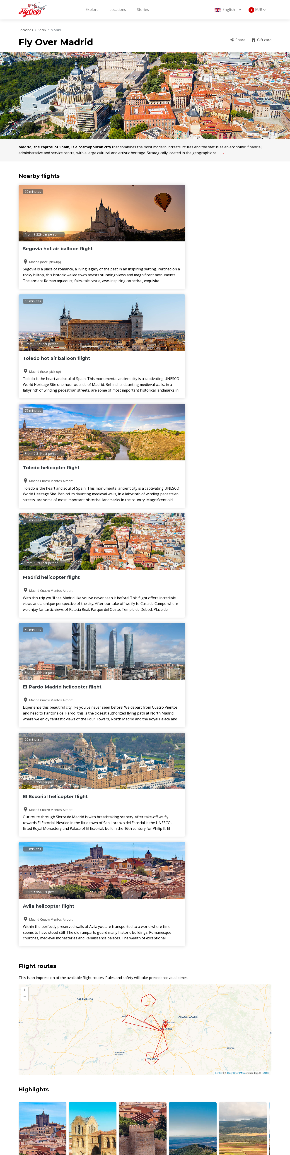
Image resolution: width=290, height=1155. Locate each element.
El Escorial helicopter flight (227, 358)
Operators (160, 1098)
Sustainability (221, 1105)
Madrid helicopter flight (51, 358)
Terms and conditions (169, 1105)
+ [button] (24, 552)
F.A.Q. (214, 1082)
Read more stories (255, 907)
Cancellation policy (226, 1098)
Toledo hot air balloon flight (142, 248)
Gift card (261, 39)
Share (237, 39)
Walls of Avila (142, 736)
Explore (92, 9)
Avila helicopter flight (48, 467)
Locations (117, 9)
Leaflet (218, 634)
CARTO (266, 634)
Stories (143, 9)
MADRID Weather (145, 778)
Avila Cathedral (42, 736)
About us (159, 1082)
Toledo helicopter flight (223, 248)
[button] (143, 751)
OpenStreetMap (236, 634)
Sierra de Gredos (243, 736)
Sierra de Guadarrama (193, 736)
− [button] (24, 559)
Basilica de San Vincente (92, 736)
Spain (42, 30)
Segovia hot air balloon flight (58, 248)
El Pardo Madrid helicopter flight (141, 361)
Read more (35, 1008)
